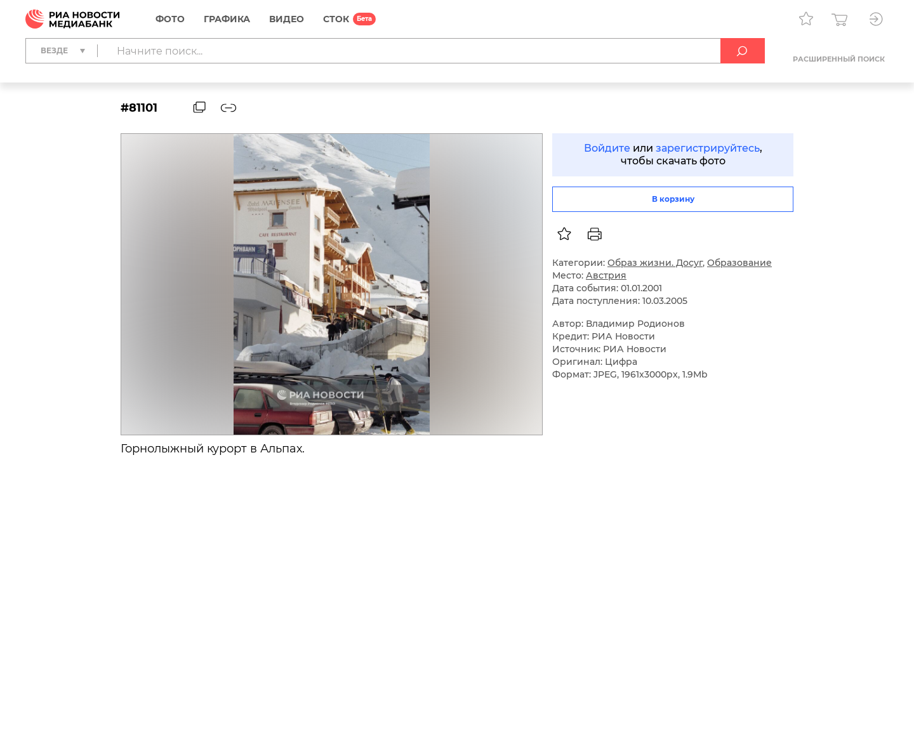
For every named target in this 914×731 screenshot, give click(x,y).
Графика (227, 19)
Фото (170, 19)
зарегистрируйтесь (708, 148)
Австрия (606, 275)
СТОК (336, 19)
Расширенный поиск (839, 59)
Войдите (607, 148)
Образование (739, 262)
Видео (286, 19)
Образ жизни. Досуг (655, 262)
